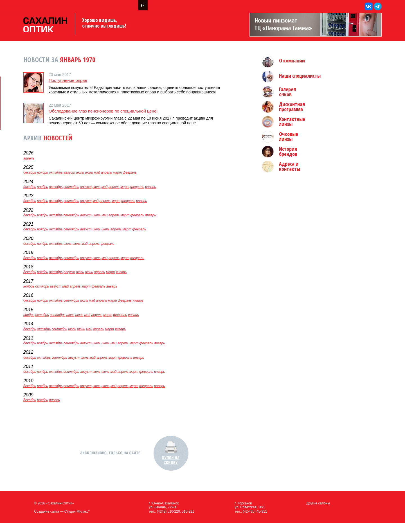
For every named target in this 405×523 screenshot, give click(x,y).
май (97, 172)
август (69, 172)
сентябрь (71, 187)
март (117, 172)
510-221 (188, 511)
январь (150, 187)
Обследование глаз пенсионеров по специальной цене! (103, 111)
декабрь (29, 172)
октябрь (55, 172)
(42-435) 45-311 (255, 511)
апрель (28, 158)
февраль (130, 172)
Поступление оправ (68, 80)
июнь (89, 172)
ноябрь (42, 172)
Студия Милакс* (77, 511)
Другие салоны (318, 503)
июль (80, 172)
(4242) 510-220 (168, 511)
